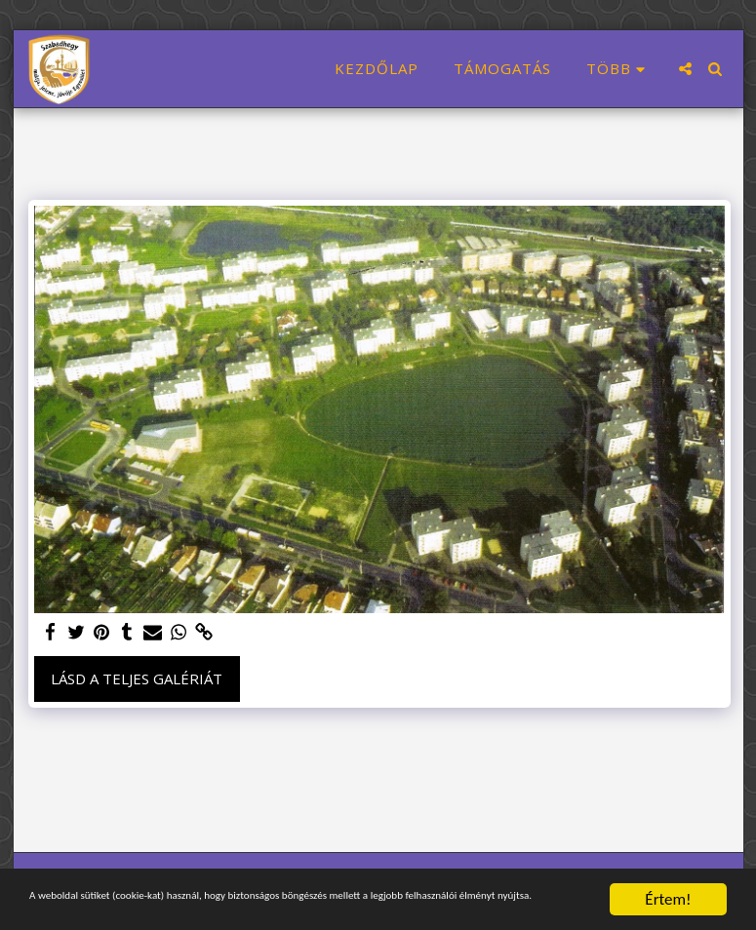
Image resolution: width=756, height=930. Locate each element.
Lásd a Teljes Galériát (136, 678)
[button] (685, 68)
